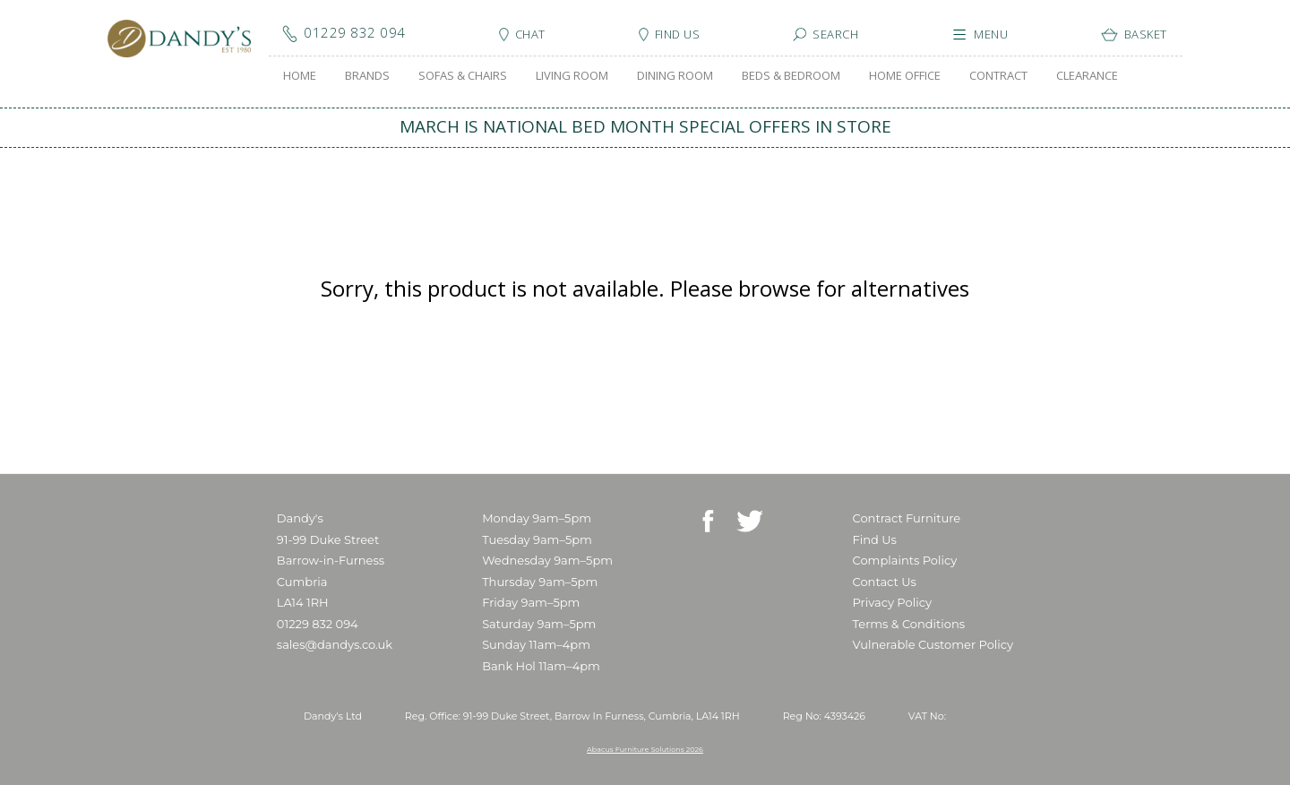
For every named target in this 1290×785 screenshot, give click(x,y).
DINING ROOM (675, 75)
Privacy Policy (892, 602)
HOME (299, 75)
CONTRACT (998, 75)
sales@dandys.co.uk (334, 644)
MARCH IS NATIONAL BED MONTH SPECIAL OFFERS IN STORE (645, 126)
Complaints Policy (905, 560)
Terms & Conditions (909, 624)
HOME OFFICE (905, 75)
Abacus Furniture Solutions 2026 (645, 749)
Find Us (875, 539)
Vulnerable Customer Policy (933, 644)
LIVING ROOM (572, 75)
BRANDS (367, 75)
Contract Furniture (907, 518)
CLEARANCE (1087, 75)
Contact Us (884, 581)
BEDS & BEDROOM (791, 75)
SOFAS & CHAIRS (462, 75)
